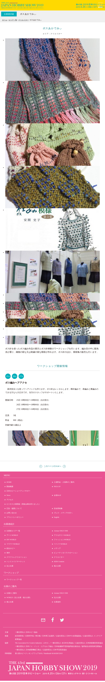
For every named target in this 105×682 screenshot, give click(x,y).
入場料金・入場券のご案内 (64, 482)
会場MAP (57, 495)
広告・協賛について (14, 508)
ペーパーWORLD (60, 544)
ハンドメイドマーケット (16, 562)
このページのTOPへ (52, 466)
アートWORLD (12, 535)
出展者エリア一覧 (13, 531)
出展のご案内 (12, 593)
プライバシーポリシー (15, 517)
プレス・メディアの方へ (63, 513)
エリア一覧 (12, 20)
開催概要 (10, 487)
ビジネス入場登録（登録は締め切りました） (23, 504)
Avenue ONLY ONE (61, 531)
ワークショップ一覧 (14, 580)
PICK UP (57, 487)
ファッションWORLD (62, 540)
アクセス (10, 500)
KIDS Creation (59, 562)
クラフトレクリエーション (17, 557)
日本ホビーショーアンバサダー (18, 491)
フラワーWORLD (13, 544)
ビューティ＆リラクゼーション (66, 553)
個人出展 (57, 566)
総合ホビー (11, 548)
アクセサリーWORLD (62, 535)
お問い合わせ (12, 513)
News (8, 495)
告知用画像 (58, 508)
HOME (9, 482)
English (56, 517)
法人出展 (10, 566)
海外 (8, 553)
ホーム (4, 20)
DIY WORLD (11, 540)
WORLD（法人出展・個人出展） (19, 597)
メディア (57, 548)
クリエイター (23, 20)
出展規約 (57, 602)
